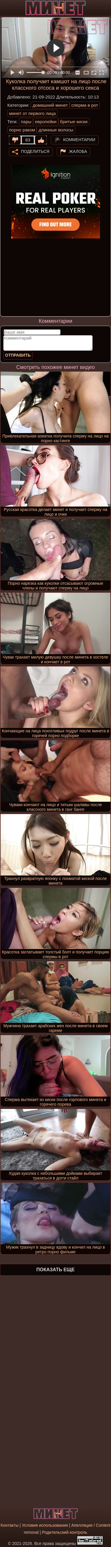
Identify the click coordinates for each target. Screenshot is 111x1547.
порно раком (22, 129)
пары (26, 121)
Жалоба (78, 151)
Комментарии (79, 139)
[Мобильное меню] (5, 8)
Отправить (18, 355)
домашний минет (50, 105)
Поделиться (35, 151)
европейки (46, 121)
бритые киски (74, 121)
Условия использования (45, 1525)
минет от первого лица (32, 113)
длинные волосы (55, 129)
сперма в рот (84, 105)
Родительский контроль (64, 1532)
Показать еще (55, 1269)
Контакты (9, 1525)
